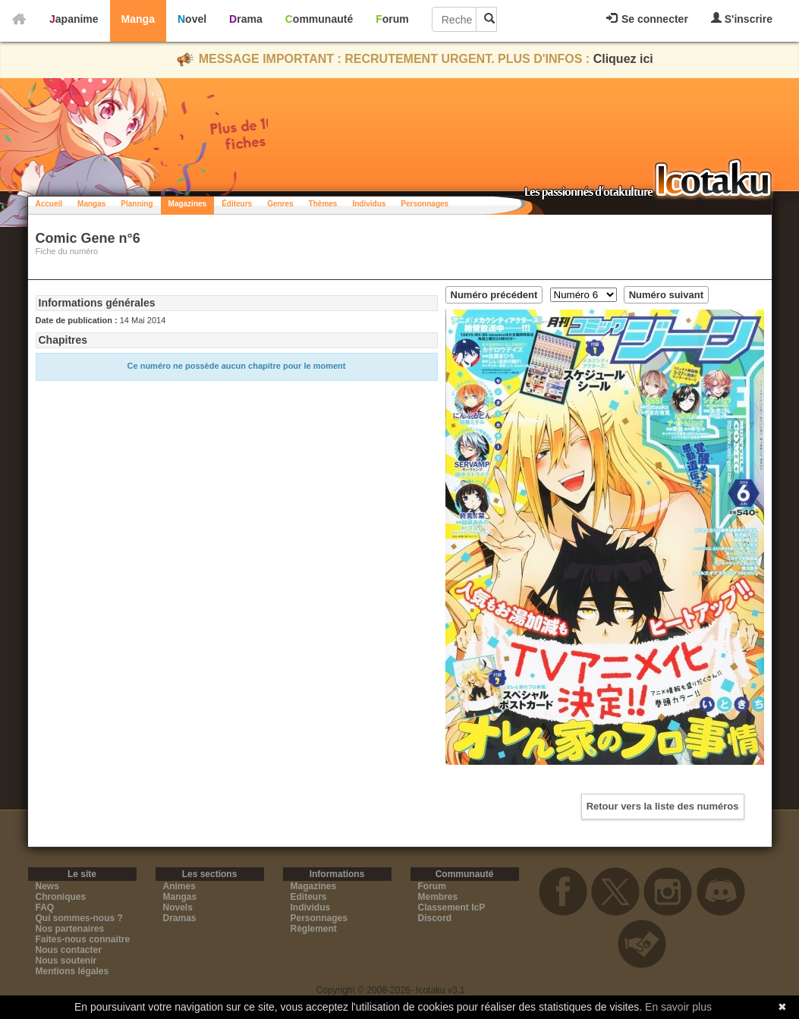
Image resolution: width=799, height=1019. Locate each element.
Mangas (91, 204)
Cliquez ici (623, 58)
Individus (368, 204)
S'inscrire (741, 18)
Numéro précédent (494, 294)
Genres (280, 204)
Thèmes (323, 204)
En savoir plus (678, 1007)
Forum (392, 19)
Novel (192, 19)
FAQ (45, 907)
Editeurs (309, 897)
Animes (179, 886)
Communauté (319, 19)
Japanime (74, 19)
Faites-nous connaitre (83, 939)
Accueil (49, 204)
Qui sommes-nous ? (79, 918)
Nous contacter (69, 950)
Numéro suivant (666, 294)
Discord (435, 918)
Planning (137, 204)
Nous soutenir (66, 960)
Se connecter (647, 19)
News (47, 886)
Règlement (314, 928)
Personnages (424, 204)
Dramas (180, 918)
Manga (138, 19)
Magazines (187, 204)
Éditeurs (237, 204)
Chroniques (61, 897)
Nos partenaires (70, 928)
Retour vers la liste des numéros (663, 806)
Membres (438, 897)
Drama (246, 19)
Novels (178, 907)
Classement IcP (452, 907)
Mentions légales (72, 971)
